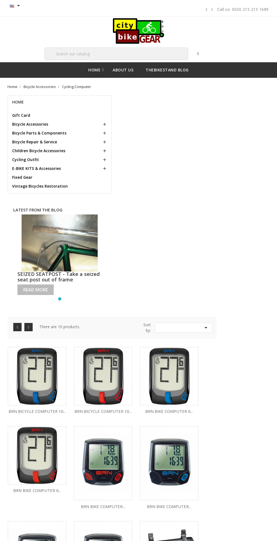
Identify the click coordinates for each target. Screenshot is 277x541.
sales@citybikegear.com (236, 482)
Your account (163, 443)
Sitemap (19, 485)
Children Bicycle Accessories (28, 158)
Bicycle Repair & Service (35, 147)
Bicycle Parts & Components (27, 135)
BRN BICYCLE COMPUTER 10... (96, 181)
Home (19, 101)
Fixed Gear (23, 188)
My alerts (154, 502)
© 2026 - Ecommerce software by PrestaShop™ (48, 531)
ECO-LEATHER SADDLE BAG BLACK (96, 329)
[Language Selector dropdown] (16, 6)
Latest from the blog (32, 228)
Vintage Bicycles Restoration (28, 199)
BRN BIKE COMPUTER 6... (197, 181)
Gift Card (22, 115)
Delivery (19, 460)
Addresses (155, 485)
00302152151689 (226, 501)
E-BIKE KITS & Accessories (37, 179)
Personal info (158, 460)
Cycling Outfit (26, 170)
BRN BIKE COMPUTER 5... (147, 329)
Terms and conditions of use (36, 468)
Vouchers (154, 493)
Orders (152, 468)
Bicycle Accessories (31, 123)
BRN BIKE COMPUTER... (96, 261)
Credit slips (155, 477)
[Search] (113, 53)
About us (20, 477)
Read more (36, 294)
